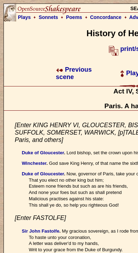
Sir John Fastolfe (40, 231)
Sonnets (48, 17)
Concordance (105, 17)
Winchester (34, 163)
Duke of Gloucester (43, 152)
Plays (24, 17)
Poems (74, 17)
